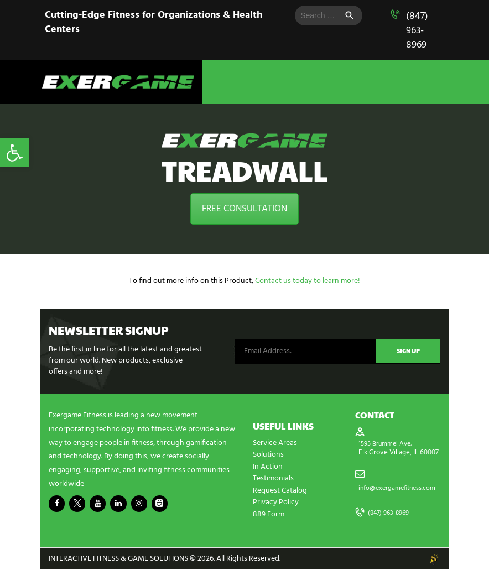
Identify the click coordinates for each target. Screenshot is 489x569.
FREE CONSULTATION (244, 208)
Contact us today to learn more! (307, 281)
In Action (268, 466)
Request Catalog (280, 489)
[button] (14, 152)
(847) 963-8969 (417, 30)
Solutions (268, 454)
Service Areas (275, 443)
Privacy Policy (276, 501)
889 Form (268, 512)
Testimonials (273, 478)
